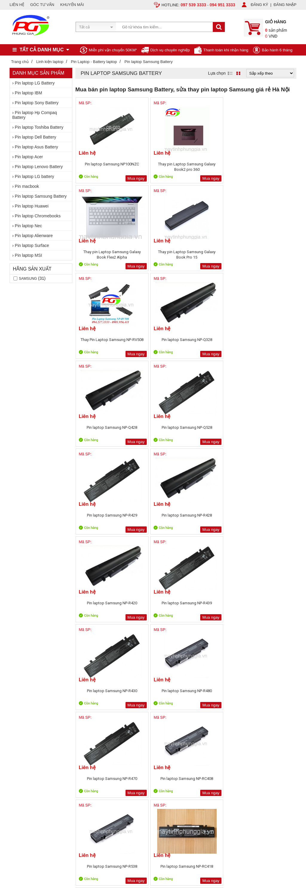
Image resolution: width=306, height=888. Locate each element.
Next (287, 629)
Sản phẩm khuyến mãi (143, 705)
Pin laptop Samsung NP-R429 (102, 342)
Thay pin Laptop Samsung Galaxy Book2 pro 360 (157, 167)
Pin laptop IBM (28, 92)
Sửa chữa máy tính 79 (220, 691)
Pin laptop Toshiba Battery (39, 127)
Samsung (28, 278)
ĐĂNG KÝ (259, 4)
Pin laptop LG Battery (35, 83)
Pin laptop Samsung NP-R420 (213, 342)
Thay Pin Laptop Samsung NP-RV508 (102, 254)
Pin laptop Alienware (34, 235)
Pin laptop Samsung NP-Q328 (158, 254)
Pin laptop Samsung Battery (41, 196)
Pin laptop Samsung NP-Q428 (213, 254)
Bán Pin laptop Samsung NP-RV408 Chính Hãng (213, 606)
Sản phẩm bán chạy (141, 698)
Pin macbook (27, 186)
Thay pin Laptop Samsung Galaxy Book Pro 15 (269, 167)
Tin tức (16, 710)
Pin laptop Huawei (32, 206)
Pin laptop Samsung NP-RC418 (158, 518)
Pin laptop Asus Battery (36, 147)
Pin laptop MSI (28, 255)
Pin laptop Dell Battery (35, 137)
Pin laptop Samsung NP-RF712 (102, 606)
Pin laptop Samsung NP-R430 (102, 430)
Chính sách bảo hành (85, 710)
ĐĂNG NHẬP (284, 4)
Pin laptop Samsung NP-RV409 (158, 606)
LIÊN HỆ (17, 4)
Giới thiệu (18, 697)
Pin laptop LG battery (34, 176)
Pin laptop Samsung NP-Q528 (269, 254)
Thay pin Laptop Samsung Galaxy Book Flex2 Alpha (213, 167)
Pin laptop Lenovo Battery (39, 166)
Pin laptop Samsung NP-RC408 (269, 430)
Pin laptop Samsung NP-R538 (102, 518)
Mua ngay (116, 178)
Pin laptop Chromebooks (38, 215)
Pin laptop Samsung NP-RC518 (269, 518)
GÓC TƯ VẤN (42, 4)
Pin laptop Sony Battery (37, 102)
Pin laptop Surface (32, 245)
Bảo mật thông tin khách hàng (92, 717)
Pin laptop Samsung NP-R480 (158, 430)
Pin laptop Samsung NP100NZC (102, 167)
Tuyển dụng (20, 703)
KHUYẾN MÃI (72, 4)
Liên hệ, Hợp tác (24, 717)
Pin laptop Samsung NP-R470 (213, 430)
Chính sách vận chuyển (87, 703)
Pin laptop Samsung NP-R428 (158, 342)
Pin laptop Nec (28, 225)
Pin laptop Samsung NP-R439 (269, 342)
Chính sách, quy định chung (91, 697)
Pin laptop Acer (29, 156)
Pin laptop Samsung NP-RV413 (269, 606)
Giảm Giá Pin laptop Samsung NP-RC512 (213, 518)
